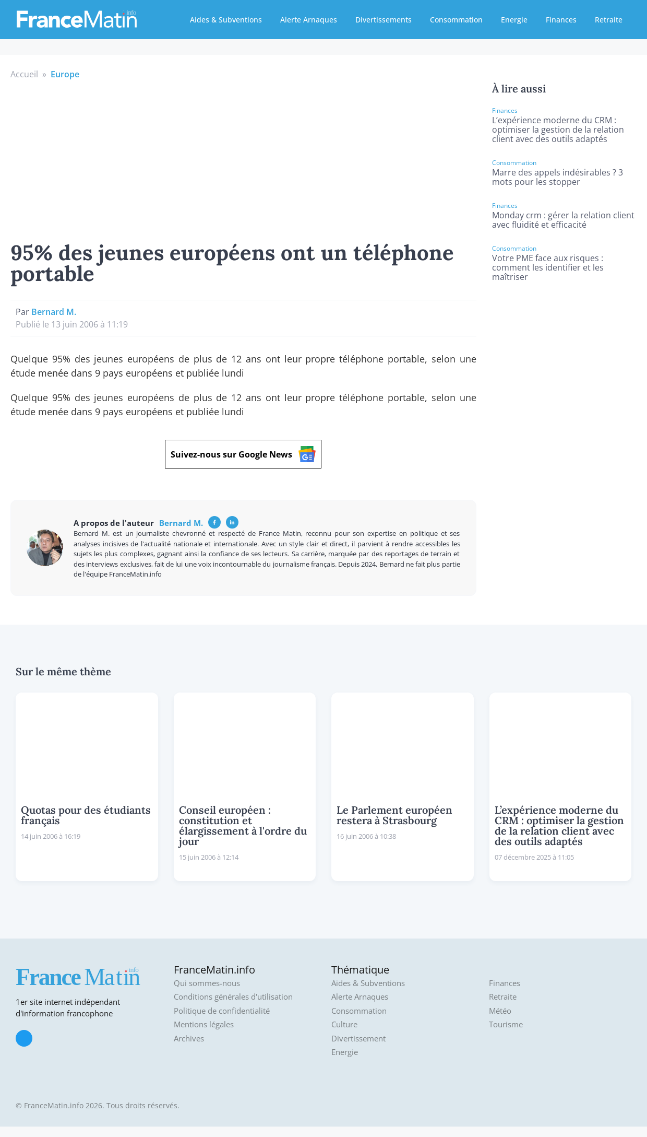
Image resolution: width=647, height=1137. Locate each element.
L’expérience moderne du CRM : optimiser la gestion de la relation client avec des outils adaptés (558, 129)
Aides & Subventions (226, 20)
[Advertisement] (243, 159)
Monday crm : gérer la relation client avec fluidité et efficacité (563, 219)
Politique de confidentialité (222, 1011)
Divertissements (383, 20)
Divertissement (358, 1039)
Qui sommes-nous (207, 983)
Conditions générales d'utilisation (233, 997)
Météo (500, 1011)
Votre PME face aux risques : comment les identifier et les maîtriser (548, 267)
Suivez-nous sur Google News (243, 454)
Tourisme (506, 1024)
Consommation (456, 20)
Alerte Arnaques (308, 20)
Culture (344, 1024)
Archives (189, 1039)
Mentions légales (204, 1024)
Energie (514, 20)
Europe (65, 74)
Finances (561, 20)
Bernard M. (53, 312)
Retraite (608, 20)
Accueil (24, 74)
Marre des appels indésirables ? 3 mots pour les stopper (557, 177)
